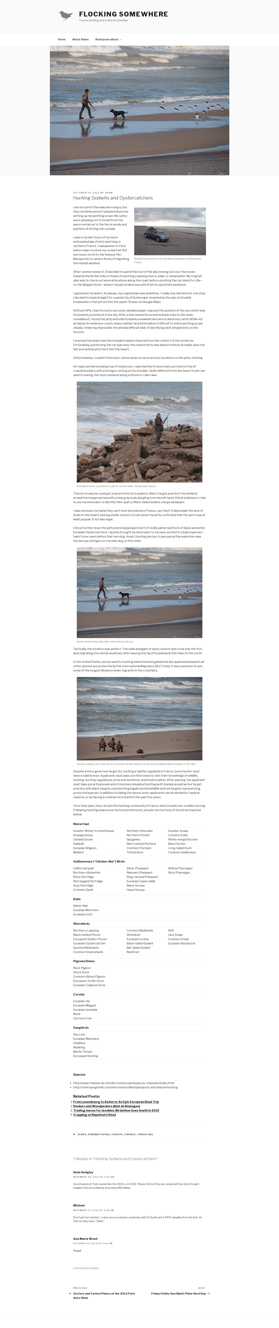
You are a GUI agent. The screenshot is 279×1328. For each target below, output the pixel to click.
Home (61, 39)
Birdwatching (99, 1134)
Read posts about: (108, 39)
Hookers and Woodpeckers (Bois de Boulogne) (106, 1106)
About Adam (80, 39)
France (130, 1134)
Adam (109, 192)
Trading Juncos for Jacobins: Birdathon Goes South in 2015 (116, 1110)
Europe (117, 1134)
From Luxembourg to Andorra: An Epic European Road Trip (116, 1102)
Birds (82, 1134)
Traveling (145, 1134)
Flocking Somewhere (124, 14)
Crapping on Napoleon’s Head (94, 1114)
